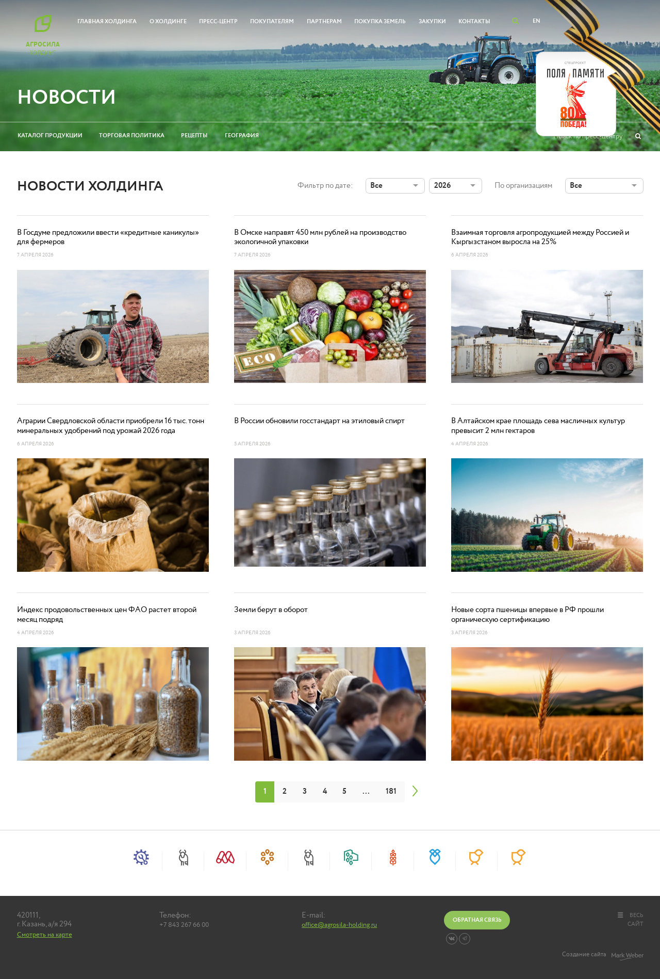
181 (391, 791)
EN (536, 21)
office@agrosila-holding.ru (339, 925)
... (366, 791)
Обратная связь (477, 920)
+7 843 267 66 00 (184, 925)
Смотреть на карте (44, 934)
